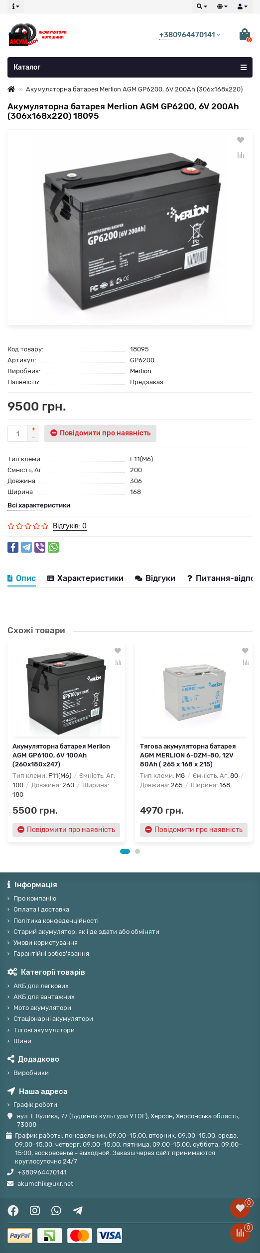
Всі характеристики (38, 505)
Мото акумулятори (42, 1007)
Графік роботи (35, 1104)
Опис (21, 578)
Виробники (31, 1073)
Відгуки (156, 578)
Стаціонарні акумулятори (53, 1018)
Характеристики (85, 578)
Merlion (140, 371)
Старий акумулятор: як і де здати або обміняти (86, 931)
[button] (125, 851)
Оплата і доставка (41, 909)
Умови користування (45, 942)
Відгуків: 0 (70, 526)
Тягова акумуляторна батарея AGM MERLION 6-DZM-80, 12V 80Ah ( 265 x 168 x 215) (188, 755)
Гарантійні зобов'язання (51, 953)
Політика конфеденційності (56, 920)
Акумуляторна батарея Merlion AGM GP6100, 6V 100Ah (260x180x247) (61, 755)
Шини (22, 1041)
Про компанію (34, 898)
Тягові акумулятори (44, 1030)
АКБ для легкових (41, 986)
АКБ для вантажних (44, 997)
